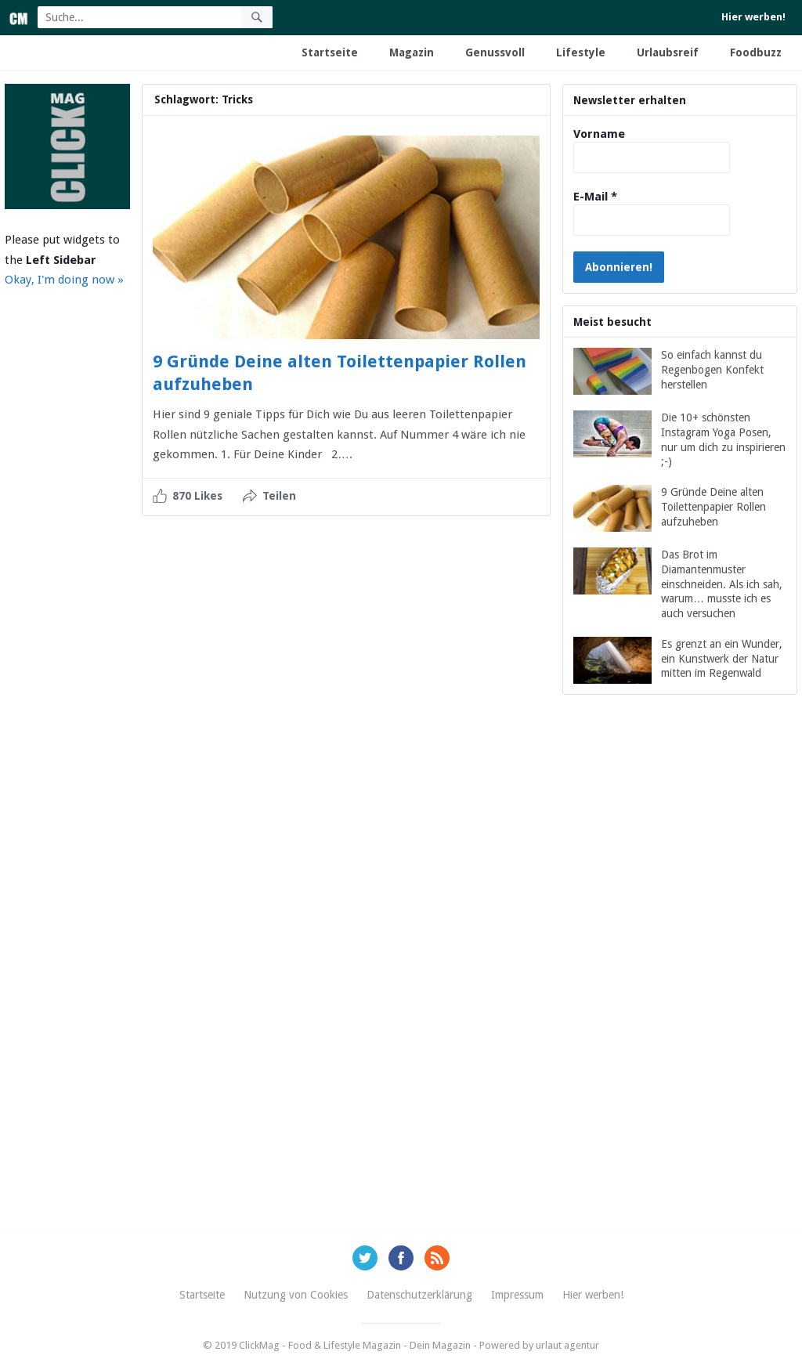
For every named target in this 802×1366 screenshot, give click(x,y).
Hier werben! (753, 17)
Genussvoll (495, 52)
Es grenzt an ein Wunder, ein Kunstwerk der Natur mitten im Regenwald (721, 659)
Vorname (599, 134)
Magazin (411, 52)
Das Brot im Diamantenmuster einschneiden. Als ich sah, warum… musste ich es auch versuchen (721, 584)
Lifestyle (580, 52)
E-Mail (595, 197)
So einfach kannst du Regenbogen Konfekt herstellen (712, 370)
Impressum (517, 1294)
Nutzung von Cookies (296, 1294)
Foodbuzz (756, 52)
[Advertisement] (679, 982)
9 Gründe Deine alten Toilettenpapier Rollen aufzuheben (713, 507)
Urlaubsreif (668, 52)
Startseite (330, 52)
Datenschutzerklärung (419, 1294)
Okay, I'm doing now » (64, 280)
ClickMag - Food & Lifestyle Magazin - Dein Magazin (355, 1345)
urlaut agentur (567, 1345)
